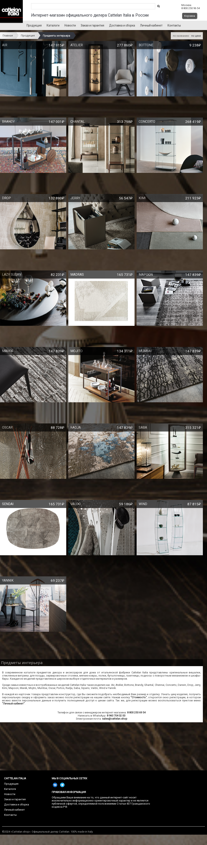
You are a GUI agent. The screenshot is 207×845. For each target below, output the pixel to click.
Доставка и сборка (122, 25)
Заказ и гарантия (92, 25)
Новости (70, 25)
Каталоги (53, 25)
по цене (196, 35)
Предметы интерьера (56, 35)
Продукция (34, 25)
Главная (8, 35)
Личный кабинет (151, 25)
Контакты (174, 25)
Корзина (189, 15)
